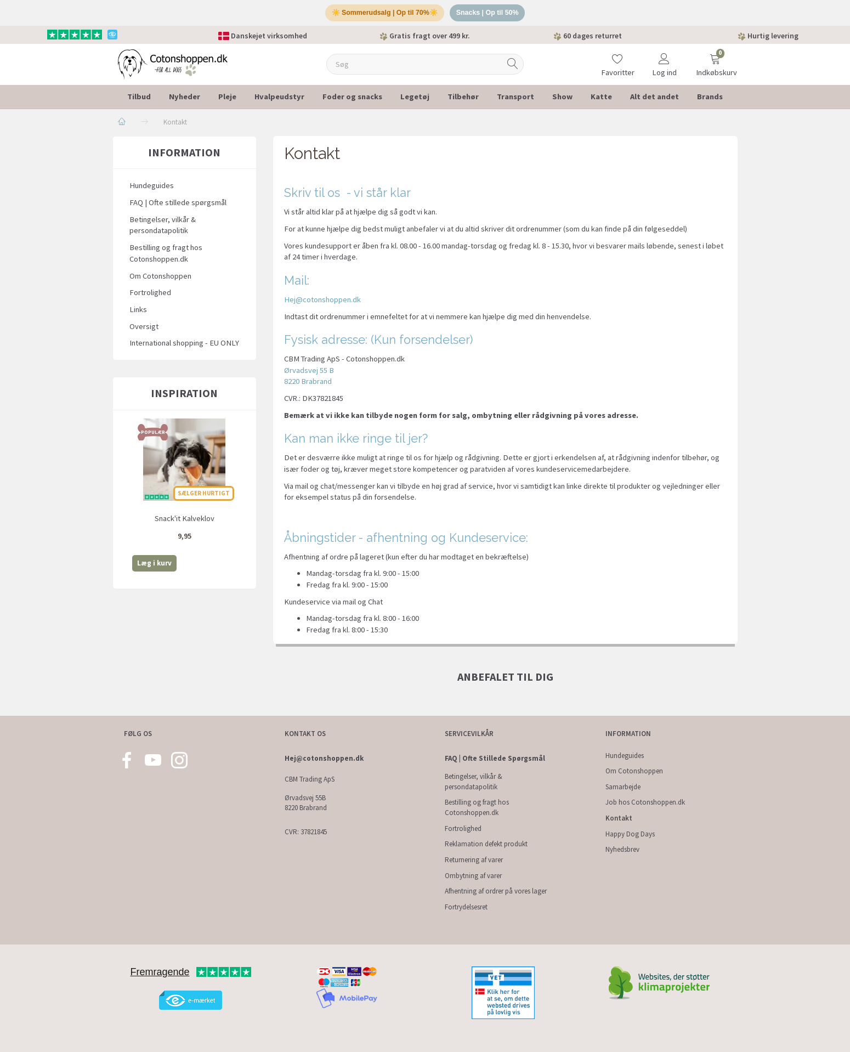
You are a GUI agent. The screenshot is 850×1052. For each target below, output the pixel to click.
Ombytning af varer (473, 875)
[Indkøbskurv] (715, 59)
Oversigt (143, 328)
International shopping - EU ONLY (184, 345)
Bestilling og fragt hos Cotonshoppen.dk (165, 255)
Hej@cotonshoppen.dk (322, 302)
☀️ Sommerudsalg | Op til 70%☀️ (383, 14)
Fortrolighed (150, 295)
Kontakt (618, 818)
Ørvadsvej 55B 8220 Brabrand (306, 803)
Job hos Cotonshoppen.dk (645, 802)
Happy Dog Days (630, 834)
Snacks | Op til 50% (490, 14)
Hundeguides (151, 188)
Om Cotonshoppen (160, 278)
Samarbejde (623, 786)
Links (138, 311)
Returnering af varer (474, 859)
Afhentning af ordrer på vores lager (496, 891)
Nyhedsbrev (622, 849)
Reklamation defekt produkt (486, 844)
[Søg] (512, 66)
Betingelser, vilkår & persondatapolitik (162, 227)
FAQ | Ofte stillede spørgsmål (177, 205)
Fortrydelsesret (466, 907)
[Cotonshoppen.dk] (173, 65)
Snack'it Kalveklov (184, 520)
